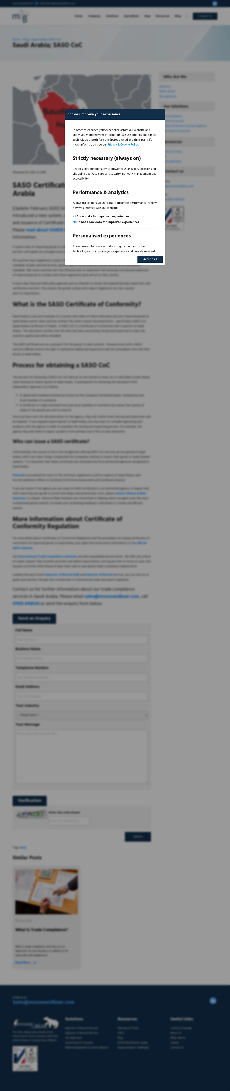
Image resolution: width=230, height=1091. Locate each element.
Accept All (150, 259)
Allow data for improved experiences (102, 216)
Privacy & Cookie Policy (122, 144)
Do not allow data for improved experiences (107, 222)
